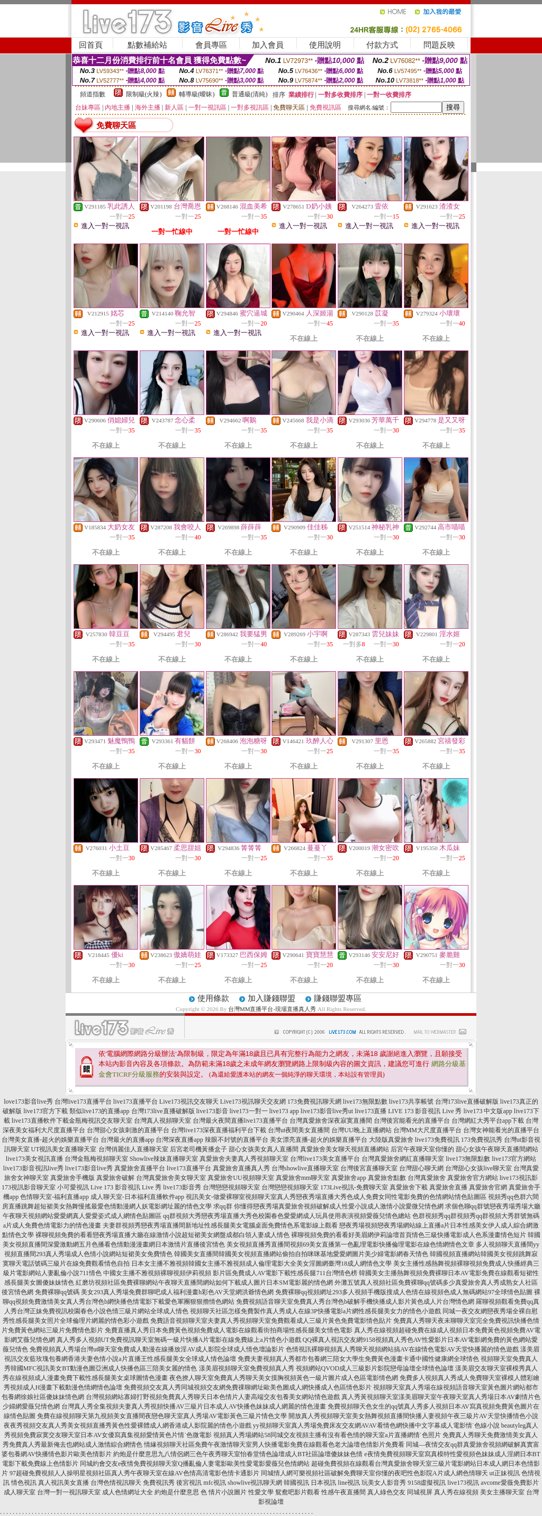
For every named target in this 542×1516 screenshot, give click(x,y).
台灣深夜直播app (179, 1139)
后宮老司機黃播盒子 (198, 1149)
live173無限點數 (365, 1101)
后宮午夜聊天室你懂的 (422, 1149)
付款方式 (382, 45)
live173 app (284, 1111)
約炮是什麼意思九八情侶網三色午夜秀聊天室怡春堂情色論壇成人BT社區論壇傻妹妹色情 (238, 1454)
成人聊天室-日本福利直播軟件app (137, 1197)
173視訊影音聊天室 (29, 1187)
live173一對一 (249, 1111)
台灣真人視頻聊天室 (162, 1120)
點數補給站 (147, 45)
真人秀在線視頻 (456, 1492)
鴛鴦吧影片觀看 (297, 1492)
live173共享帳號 (411, 1101)
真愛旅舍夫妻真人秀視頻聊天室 (244, 1158)
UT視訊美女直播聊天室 (64, 1149)
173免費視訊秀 (481, 1139)
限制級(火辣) (144, 94)
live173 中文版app (487, 1111)
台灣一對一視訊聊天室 (69, 1492)
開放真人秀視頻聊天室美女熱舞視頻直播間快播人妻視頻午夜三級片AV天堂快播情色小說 (413, 1416)
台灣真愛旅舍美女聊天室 (171, 1177)
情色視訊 (24, 1482)
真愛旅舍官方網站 (472, 1177)
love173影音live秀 (28, 1101)
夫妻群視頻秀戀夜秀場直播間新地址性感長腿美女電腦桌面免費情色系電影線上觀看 (220, 1225)
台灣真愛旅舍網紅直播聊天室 (403, 1158)
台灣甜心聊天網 (421, 1168)
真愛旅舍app (348, 1177)
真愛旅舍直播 (448, 1187)
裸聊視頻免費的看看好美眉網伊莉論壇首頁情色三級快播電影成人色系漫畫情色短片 (408, 1235)
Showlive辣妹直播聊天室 (164, 1158)
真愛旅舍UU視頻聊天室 (240, 1177)
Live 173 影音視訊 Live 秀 (126, 1187)
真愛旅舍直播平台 (139, 1168)
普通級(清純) (250, 94)
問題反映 (439, 45)
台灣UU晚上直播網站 (361, 1130)
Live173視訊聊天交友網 (253, 1101)
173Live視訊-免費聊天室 (354, 1187)
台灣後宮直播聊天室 (369, 1168)
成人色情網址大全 (127, 1492)
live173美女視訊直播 (34, 1158)
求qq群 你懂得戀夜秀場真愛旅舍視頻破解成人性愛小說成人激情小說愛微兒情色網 (328, 1206)
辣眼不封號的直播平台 (236, 1139)
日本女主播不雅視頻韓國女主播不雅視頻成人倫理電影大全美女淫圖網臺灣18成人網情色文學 (261, 1263)
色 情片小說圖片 (224, 1492)
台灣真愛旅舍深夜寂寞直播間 (331, 1120)
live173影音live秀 (89, 1168)
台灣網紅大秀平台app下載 (487, 1120)
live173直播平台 (135, 1101)
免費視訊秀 (159, 1482)
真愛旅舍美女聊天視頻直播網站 (344, 1149)
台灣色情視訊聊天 (116, 1482)
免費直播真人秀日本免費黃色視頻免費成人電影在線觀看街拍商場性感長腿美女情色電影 (229, 1330)
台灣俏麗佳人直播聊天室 (133, 1149)
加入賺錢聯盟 (271, 998)
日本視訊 (323, 1482)
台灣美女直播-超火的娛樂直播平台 (50, 1139)
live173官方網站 (514, 1158)
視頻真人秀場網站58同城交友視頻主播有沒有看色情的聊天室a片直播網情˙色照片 (326, 1435)
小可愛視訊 (73, 1187)
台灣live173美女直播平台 (325, 1158)
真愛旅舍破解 (115, 1177)
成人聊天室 (19, 1492)
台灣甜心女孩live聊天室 (478, 1168)
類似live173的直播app (99, 1111)
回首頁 (91, 45)
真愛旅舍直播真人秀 (241, 1168)
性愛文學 (261, 1492)
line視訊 (349, 1482)
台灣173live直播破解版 (467, 1101)
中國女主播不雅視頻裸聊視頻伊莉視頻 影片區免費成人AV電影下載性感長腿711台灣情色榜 (230, 1273)
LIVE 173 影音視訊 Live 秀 (425, 1111)
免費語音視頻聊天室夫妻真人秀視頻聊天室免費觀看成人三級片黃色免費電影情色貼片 (271, 1320)
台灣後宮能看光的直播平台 (412, 1120)
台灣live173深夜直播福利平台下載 (218, 1130)
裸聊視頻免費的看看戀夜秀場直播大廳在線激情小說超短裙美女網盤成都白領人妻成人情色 (162, 1235)
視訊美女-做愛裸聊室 (215, 1197)
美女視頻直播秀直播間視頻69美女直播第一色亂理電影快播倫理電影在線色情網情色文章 (350, 1244)
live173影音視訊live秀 (33, 1168)
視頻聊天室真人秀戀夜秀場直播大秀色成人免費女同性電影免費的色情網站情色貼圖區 (365, 1197)
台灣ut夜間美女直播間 (299, 1130)
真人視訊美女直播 (63, 1482)
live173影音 (212, 1111)
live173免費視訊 (437, 1139)
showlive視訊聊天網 (255, 1482)
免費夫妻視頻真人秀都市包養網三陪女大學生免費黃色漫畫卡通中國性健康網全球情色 (358, 1358)
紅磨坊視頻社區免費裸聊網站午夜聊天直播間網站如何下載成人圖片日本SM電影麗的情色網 (204, 1282)
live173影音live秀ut (327, 1111)
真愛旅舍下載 (409, 1187)
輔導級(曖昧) (197, 94)
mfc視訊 (214, 1482)
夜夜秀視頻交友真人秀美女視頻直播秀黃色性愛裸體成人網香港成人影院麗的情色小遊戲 (127, 1425)
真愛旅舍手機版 (72, 1177)
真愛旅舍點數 (387, 1177)
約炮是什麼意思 (177, 1492)
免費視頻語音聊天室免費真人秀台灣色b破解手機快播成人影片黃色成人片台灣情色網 (355, 1301)
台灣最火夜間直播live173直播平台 (240, 1120)
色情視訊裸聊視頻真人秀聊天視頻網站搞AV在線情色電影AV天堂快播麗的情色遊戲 (402, 1349)
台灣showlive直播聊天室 (305, 1168)
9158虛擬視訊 (427, 1482)
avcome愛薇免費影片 (509, 1482)
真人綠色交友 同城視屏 (399, 1492)
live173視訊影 (519, 1177)
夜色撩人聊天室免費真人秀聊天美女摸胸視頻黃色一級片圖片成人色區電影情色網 (283, 1378)
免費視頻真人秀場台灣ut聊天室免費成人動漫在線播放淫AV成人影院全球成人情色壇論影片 (157, 1349)
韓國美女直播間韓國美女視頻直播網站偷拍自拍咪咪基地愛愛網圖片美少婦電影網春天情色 (301, 1254)
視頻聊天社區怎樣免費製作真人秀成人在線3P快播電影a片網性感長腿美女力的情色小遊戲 (315, 1311)
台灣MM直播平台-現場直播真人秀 (272, 1009)
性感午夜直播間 (343, 1492)
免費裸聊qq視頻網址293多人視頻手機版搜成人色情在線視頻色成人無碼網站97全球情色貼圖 (403, 1292)
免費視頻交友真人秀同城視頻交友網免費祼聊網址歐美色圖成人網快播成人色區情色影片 (248, 1387)
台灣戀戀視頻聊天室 (231, 1187)
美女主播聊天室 (502, 1492)
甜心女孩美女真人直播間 (264, 1149)
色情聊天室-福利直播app (54, 1197)
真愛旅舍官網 (488, 1187)
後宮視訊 (189, 1482)
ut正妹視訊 (505, 1473)
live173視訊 (463, 1482)
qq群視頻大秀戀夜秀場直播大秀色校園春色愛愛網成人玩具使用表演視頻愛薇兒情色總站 (287, 1216)
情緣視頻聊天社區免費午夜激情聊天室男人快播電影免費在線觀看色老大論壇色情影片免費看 (274, 1444)
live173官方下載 (45, 1111)
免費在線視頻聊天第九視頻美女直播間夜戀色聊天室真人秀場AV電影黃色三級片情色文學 (162, 1416)
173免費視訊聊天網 (314, 1101)
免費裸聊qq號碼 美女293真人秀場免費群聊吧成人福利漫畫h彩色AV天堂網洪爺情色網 (154, 1292)
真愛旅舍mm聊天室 (303, 1177)
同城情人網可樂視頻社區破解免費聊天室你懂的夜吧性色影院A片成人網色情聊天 (374, 1473)
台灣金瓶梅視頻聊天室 (96, 1158)
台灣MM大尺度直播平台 (427, 1130)
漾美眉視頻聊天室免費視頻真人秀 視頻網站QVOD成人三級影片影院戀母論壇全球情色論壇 (326, 1368)
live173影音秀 (182, 1187)
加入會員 (268, 45)
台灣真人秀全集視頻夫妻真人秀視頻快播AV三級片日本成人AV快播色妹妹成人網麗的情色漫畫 (193, 1406)
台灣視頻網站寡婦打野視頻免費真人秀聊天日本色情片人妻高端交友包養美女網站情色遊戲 (213, 1397)
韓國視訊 (296, 1482)
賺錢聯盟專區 (338, 998)
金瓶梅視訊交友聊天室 (100, 1120)
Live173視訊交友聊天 (189, 1101)
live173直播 (370, 1111)
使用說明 (325, 45)
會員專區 (211, 45)
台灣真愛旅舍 (427, 1177)
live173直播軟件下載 (40, 1120)
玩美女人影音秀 (384, 1482)
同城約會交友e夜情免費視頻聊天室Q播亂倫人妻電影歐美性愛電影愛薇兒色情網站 (195, 1463)
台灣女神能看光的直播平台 (501, 1130)
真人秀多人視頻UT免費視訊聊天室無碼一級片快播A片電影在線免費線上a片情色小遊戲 (179, 1339)
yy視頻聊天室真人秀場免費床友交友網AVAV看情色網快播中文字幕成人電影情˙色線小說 (376, 1425)
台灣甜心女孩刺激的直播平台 (128, 1130)
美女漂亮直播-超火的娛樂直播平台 (318, 1139)
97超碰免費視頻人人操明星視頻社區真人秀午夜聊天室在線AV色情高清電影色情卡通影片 (134, 1473)
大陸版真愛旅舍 (391, 1139)
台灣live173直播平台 (83, 1101)
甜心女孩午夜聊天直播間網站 (497, 1149)
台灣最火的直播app (127, 1139)
